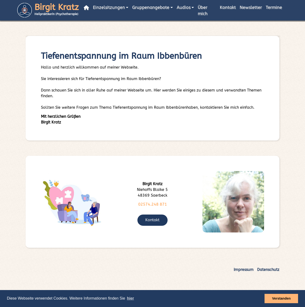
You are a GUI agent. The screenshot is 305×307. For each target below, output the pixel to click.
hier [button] (130, 298)
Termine (274, 7)
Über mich (203, 10)
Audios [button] (184, 7)
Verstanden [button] (281, 298)
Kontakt (228, 7)
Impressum (244, 269)
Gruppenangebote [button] (150, 7)
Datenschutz (268, 269)
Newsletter (251, 7)
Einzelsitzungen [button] (109, 7)
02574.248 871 (152, 204)
